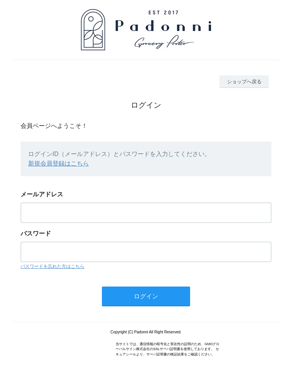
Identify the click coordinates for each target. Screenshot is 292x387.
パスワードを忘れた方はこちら (52, 266)
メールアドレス (42, 194)
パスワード (36, 233)
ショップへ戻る (244, 81)
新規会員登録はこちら (58, 163)
